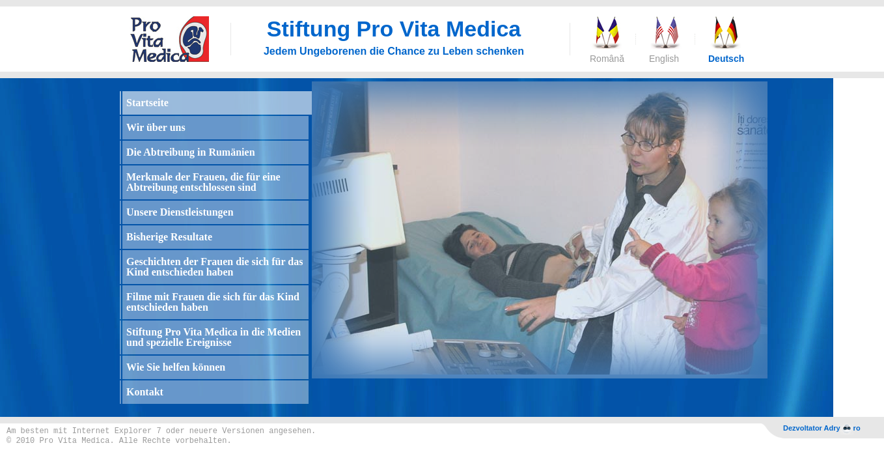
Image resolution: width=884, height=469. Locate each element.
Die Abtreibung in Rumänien (190, 152)
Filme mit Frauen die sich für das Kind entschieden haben (212, 302)
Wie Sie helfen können (175, 367)
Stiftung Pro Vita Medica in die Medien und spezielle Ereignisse (213, 337)
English (664, 58)
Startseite (147, 102)
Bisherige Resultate (169, 236)
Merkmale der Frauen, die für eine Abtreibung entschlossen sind (203, 182)
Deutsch (724, 58)
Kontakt (144, 391)
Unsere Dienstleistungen (180, 212)
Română (606, 58)
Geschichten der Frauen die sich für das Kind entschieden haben (214, 266)
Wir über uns (156, 127)
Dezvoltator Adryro (822, 428)
